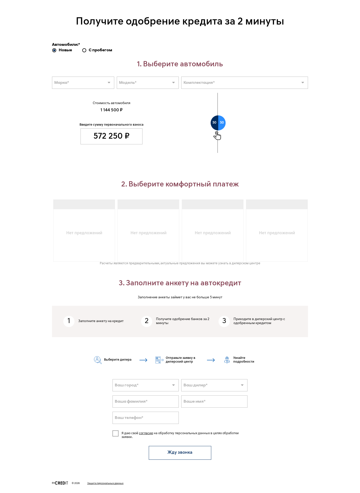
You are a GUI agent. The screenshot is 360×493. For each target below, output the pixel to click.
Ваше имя (195, 401)
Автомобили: (66, 45)
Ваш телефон (129, 418)
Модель (127, 83)
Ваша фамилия (131, 401)
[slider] (218, 122)
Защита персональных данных (105, 483)
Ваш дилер (196, 385)
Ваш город (126, 385)
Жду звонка (180, 452)
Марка (61, 83)
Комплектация (199, 83)
